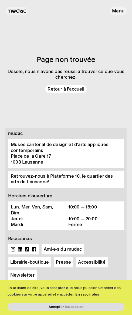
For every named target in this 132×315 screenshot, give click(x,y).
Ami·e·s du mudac (63, 249)
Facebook (34, 249)
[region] (66, 297)
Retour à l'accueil (66, 89)
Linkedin (20, 249)
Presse (63, 262)
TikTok (27, 249)
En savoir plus (87, 294)
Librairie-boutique (29, 262)
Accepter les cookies (66, 306)
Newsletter (22, 275)
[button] (118, 10)
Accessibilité (91, 262)
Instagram (13, 249)
